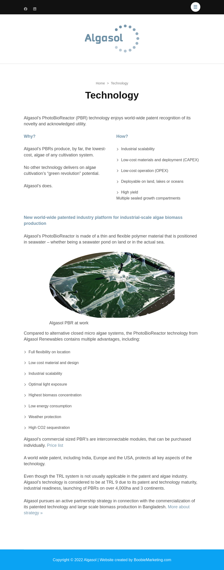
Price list (55, 445)
